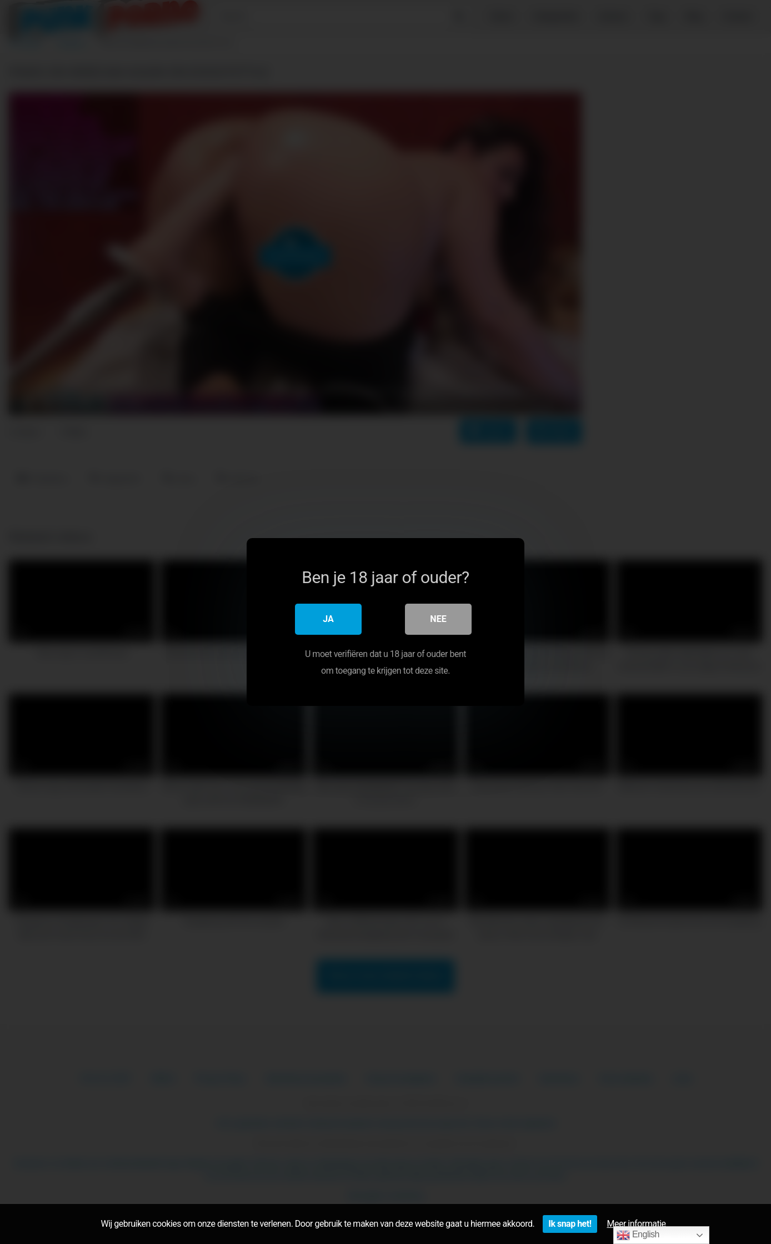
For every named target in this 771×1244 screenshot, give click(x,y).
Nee (438, 619)
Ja (328, 619)
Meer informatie (636, 1223)
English (638, 1235)
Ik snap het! (569, 1223)
